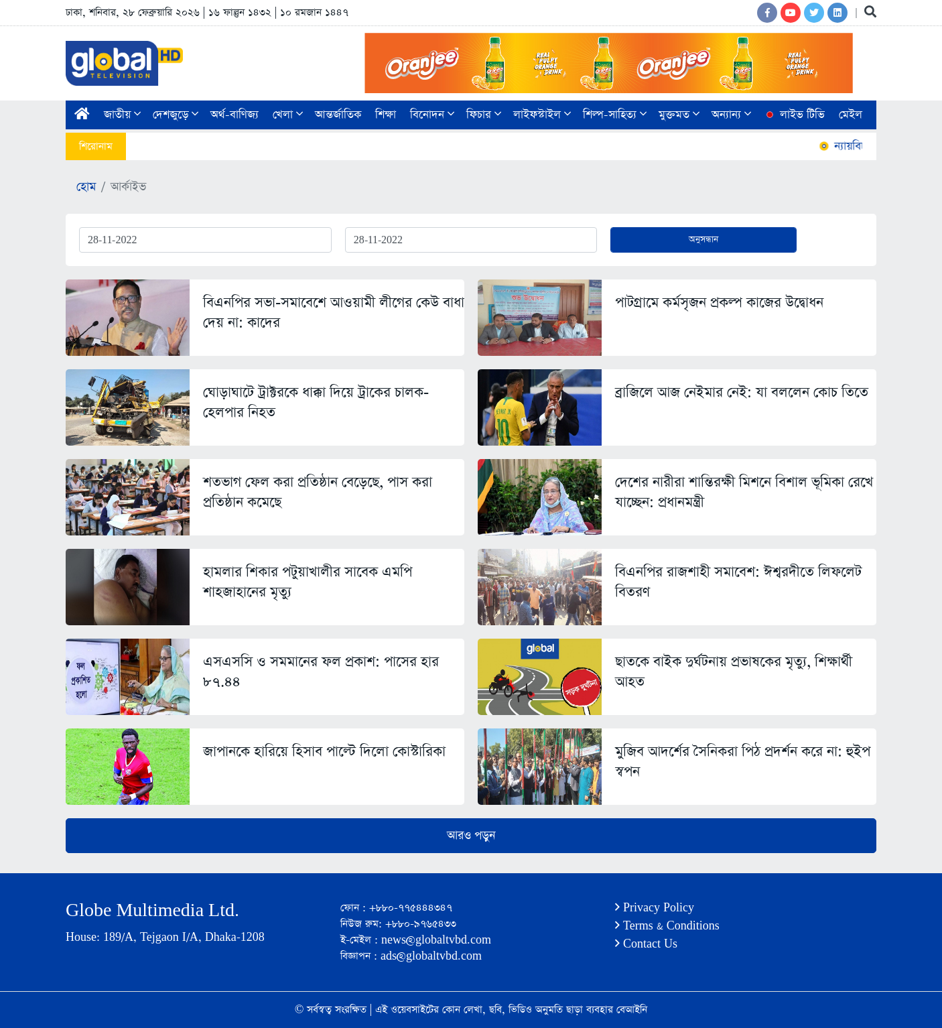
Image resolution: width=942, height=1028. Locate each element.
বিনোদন (432, 115)
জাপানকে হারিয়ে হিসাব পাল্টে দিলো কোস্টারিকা (324, 751)
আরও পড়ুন (471, 836)
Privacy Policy (654, 908)
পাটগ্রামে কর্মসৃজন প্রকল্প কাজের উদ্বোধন (719, 302)
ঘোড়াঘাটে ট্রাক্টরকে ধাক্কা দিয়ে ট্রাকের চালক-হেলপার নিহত (316, 402)
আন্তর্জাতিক (338, 115)
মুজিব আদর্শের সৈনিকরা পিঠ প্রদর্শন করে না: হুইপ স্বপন (742, 761)
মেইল (850, 115)
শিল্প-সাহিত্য (615, 115)
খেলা (288, 115)
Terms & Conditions (667, 926)
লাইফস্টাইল (542, 115)
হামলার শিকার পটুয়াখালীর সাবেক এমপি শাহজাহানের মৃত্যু (307, 582)
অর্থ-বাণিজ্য (234, 115)
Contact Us (646, 944)
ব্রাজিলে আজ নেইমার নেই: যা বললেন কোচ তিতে (741, 392)
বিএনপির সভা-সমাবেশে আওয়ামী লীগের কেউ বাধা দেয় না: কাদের (333, 312)
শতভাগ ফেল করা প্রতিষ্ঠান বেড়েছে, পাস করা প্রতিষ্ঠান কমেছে (317, 492)
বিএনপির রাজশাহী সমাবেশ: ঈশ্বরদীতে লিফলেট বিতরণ (738, 582)
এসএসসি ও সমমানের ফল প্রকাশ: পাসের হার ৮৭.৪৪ (321, 672)
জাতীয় (122, 115)
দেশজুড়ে (175, 115)
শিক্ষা (385, 115)
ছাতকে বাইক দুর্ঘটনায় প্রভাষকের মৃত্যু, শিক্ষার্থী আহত (733, 672)
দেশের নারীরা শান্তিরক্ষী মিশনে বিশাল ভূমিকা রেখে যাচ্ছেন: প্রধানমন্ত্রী (744, 492)
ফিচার (483, 115)
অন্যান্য (731, 115)
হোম (86, 187)
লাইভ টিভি (794, 115)
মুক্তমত (679, 115)
